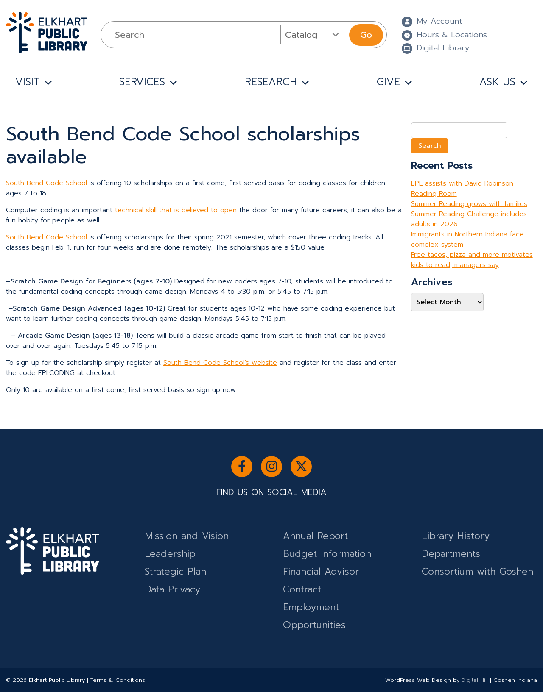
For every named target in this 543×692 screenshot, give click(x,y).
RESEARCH (271, 81)
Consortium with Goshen (477, 571)
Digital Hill (475, 680)
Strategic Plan (175, 571)
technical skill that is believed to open (176, 210)
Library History (456, 536)
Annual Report (315, 536)
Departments (451, 554)
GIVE (388, 81)
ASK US (497, 81)
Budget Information (327, 554)
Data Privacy (172, 589)
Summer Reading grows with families (469, 204)
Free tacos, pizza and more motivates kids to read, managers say (472, 260)
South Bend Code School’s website (220, 363)
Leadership (170, 554)
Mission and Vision (187, 536)
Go (366, 35)
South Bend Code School (46, 183)
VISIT (27, 81)
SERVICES (142, 81)
